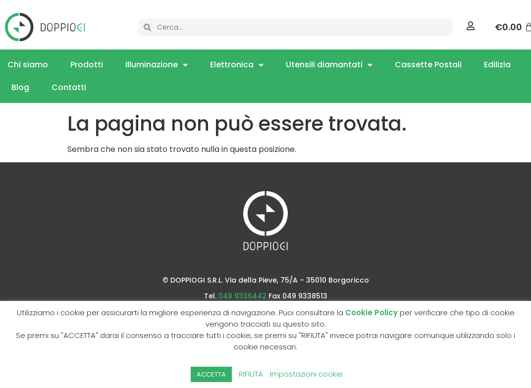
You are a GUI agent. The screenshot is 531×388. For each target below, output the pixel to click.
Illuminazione (156, 65)
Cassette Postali (428, 64)
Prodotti (86, 64)
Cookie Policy (371, 312)
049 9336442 (242, 296)
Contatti (69, 87)
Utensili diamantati (329, 65)
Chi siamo (27, 64)
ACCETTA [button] (211, 374)
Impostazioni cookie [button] (306, 374)
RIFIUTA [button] (251, 374)
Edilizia (497, 64)
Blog (20, 87)
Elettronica (237, 65)
